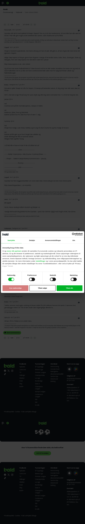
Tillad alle (69, 288)
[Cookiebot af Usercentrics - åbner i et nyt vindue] (73, 234)
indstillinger (40, 261)
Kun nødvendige (15, 288)
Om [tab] (73, 240)
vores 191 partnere (14, 251)
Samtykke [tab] (11, 240)
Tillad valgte (42, 288)
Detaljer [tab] (32, 240)
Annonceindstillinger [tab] (53, 240)
